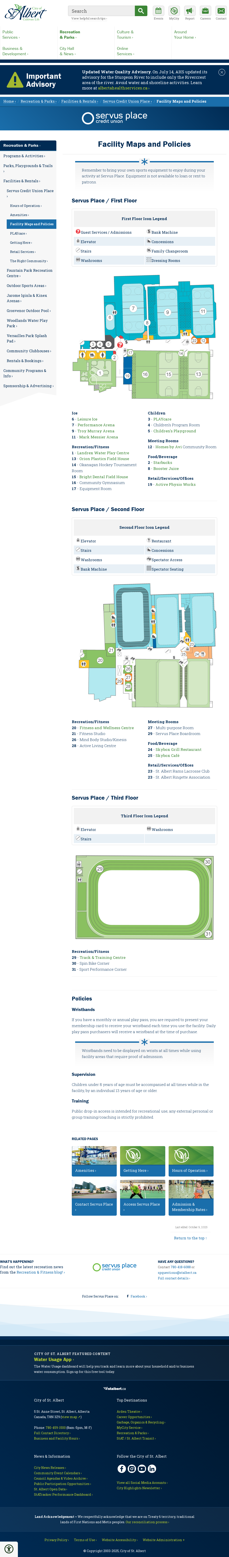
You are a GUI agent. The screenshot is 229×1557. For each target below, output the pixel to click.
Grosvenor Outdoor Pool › (29, 310)
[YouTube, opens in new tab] (142, 1469)
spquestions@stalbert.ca (177, 1272)
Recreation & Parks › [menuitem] (39, 101)
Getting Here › (21, 242)
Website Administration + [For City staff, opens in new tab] (164, 1540)
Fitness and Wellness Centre (107, 727)
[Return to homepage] (25, 12)
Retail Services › (23, 252)
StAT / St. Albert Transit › (136, 1438)
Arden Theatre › (129, 1411)
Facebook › (139, 1296)
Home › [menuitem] (9, 101)
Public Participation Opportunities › (62, 1484)
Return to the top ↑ (190, 1238)
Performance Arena (96, 424)
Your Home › (200, 34)
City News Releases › (50, 1468)
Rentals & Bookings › (25, 360)
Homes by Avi (168, 446)
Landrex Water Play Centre (103, 452)
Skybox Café (167, 755)
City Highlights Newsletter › (139, 1488)
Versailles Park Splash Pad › (27, 338)
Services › (28, 34)
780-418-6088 (181, 1267)
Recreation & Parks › (21, 145)
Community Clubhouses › (29, 350)
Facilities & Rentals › (21, 180)
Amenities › (19, 215)
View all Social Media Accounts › (142, 1483)
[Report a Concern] (190, 13)
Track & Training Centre (102, 957)
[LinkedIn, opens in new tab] (152, 1469)
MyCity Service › (129, 1427)
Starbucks (162, 462)
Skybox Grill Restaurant (178, 749)
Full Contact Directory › (52, 1433)
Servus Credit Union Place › (30, 193)
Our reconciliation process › (147, 1522)
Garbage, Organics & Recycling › (141, 1422)
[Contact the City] (221, 13)
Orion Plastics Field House (104, 458)
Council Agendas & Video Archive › (60, 1478)
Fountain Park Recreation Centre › (30, 273)
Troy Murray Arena (95, 430)
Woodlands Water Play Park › (27, 323)
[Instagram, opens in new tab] (132, 1469)
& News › (86, 51)
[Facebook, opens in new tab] (122, 1469)
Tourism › (143, 34)
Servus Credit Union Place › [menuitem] (127, 101)
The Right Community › (29, 261)
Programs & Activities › (24, 155)
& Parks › (86, 34)
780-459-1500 (56, 1427)
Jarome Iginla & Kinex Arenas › (27, 298)
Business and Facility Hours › (57, 1438)
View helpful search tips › (89, 18)
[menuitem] (181, 101)
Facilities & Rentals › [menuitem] (79, 101)
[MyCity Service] (174, 13)
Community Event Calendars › (58, 1473)
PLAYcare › (18, 233)
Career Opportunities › (134, 1417)
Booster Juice (166, 468)
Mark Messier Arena (98, 437)
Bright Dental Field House (103, 476)
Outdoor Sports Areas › (26, 285)
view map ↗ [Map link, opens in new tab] (71, 1417)
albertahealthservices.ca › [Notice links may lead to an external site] (123, 88)
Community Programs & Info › (24, 373)
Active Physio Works (175, 484)
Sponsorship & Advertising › (28, 385)
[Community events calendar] (158, 13)
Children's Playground (174, 430)
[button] (9, 1549)
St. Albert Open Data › (50, 1489)
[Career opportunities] (205, 13)
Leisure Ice (87, 419)
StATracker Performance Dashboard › (63, 1494)
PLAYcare (162, 419)
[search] (101, 11)
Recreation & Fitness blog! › (41, 1272)
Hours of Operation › (26, 206)
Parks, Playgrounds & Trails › (28, 168)
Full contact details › (174, 1278)
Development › (28, 51)
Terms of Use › (85, 1540)
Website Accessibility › (120, 1540)
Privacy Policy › (57, 1540)
